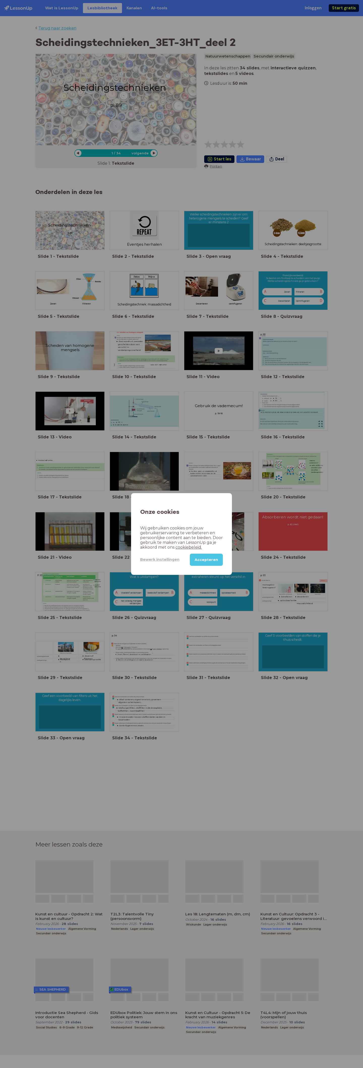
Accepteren (206, 559)
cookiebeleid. (188, 547)
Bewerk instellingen (159, 559)
